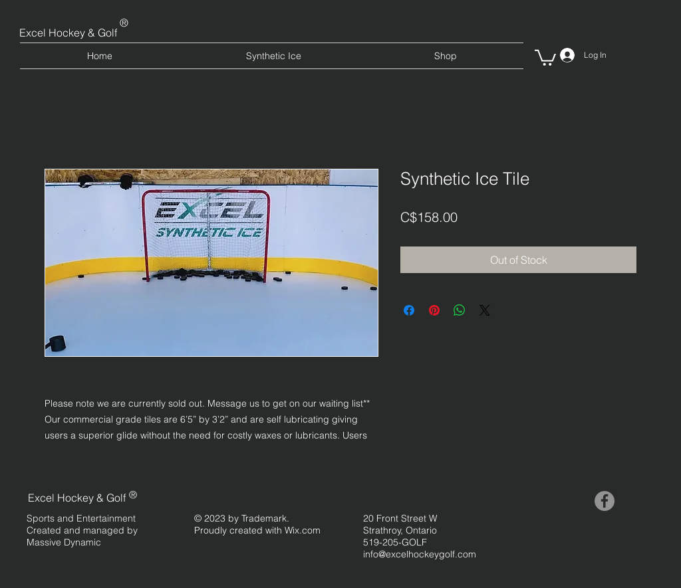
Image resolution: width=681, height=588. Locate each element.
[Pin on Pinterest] (434, 310)
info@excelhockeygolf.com (419, 554)
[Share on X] (485, 310)
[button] (545, 57)
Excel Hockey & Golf (77, 497)
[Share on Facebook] (409, 310)
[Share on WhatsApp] (460, 310)
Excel (34, 32)
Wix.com (303, 530)
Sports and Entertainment (81, 518)
